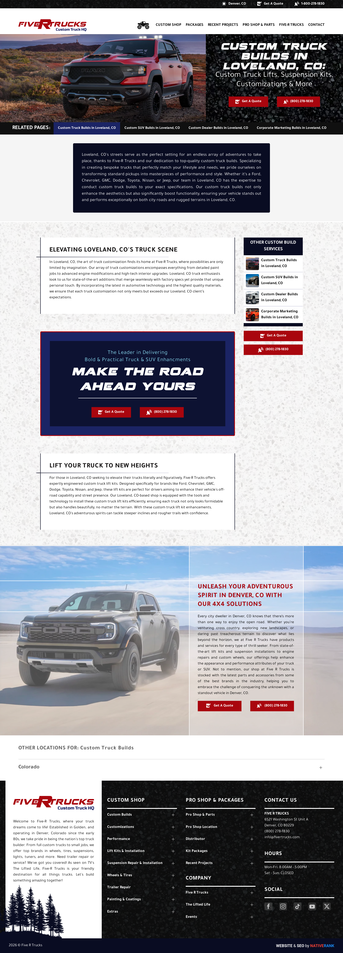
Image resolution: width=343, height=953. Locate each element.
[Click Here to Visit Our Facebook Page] (268, 906)
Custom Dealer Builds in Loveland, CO (218, 128)
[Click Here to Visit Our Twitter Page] (327, 906)
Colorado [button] (28, 767)
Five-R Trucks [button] (291, 17)
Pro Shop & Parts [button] (259, 17)
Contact (316, 17)
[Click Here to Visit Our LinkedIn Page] (297, 906)
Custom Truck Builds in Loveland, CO (87, 128)
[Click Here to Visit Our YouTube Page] (312, 906)
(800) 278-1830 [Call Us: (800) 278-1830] (277, 832)
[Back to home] (52, 17)
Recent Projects (223, 17)
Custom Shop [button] (168, 17)
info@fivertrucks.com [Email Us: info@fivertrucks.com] (282, 837)
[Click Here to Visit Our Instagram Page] (283, 906)
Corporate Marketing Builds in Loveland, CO (291, 128)
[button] (234, 4)
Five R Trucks (276, 814)
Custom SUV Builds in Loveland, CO (152, 128)
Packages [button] (194, 17)
